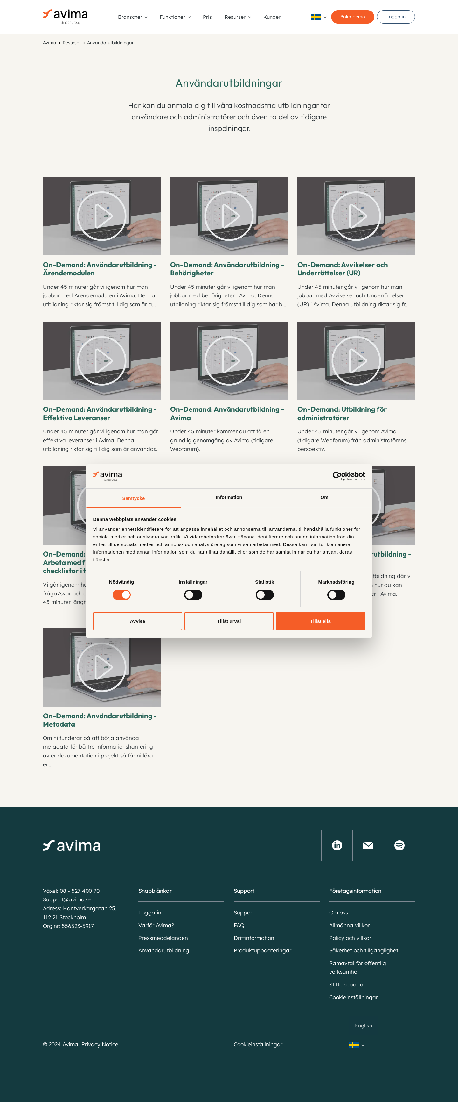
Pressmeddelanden (163, 938)
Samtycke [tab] (133, 498)
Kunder (272, 17)
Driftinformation (254, 938)
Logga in (396, 16)
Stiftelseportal (347, 984)
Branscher (130, 17)
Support (244, 912)
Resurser (235, 17)
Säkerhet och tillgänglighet (363, 950)
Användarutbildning (163, 950)
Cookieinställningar (353, 997)
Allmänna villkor (349, 925)
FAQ (239, 925)
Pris (207, 17)
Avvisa (137, 621)
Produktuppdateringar (262, 950)
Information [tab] (229, 497)
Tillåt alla (320, 621)
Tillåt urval (229, 621)
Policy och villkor (350, 938)
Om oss (338, 912)
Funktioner (172, 17)
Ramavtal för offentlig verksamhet (357, 967)
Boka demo (352, 16)
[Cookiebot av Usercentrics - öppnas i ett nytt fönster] (337, 476)
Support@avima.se (67, 899)
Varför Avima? (156, 925)
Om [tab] (324, 497)
